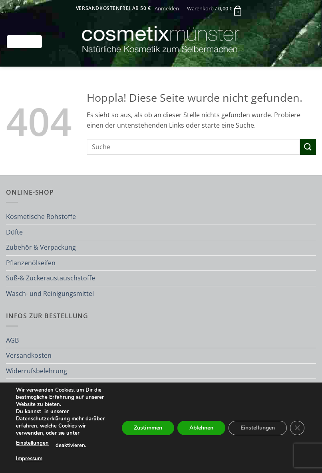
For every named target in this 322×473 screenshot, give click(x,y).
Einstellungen (32, 443)
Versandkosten (29, 355)
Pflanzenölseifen (31, 262)
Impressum (29, 458)
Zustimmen (148, 427)
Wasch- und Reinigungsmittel (50, 293)
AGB (12, 340)
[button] (167, 8)
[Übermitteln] (308, 146)
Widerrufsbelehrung (36, 371)
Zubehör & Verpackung (41, 247)
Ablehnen (201, 427)
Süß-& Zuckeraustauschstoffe (50, 278)
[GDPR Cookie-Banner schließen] (297, 427)
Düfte (14, 232)
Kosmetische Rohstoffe (41, 216)
